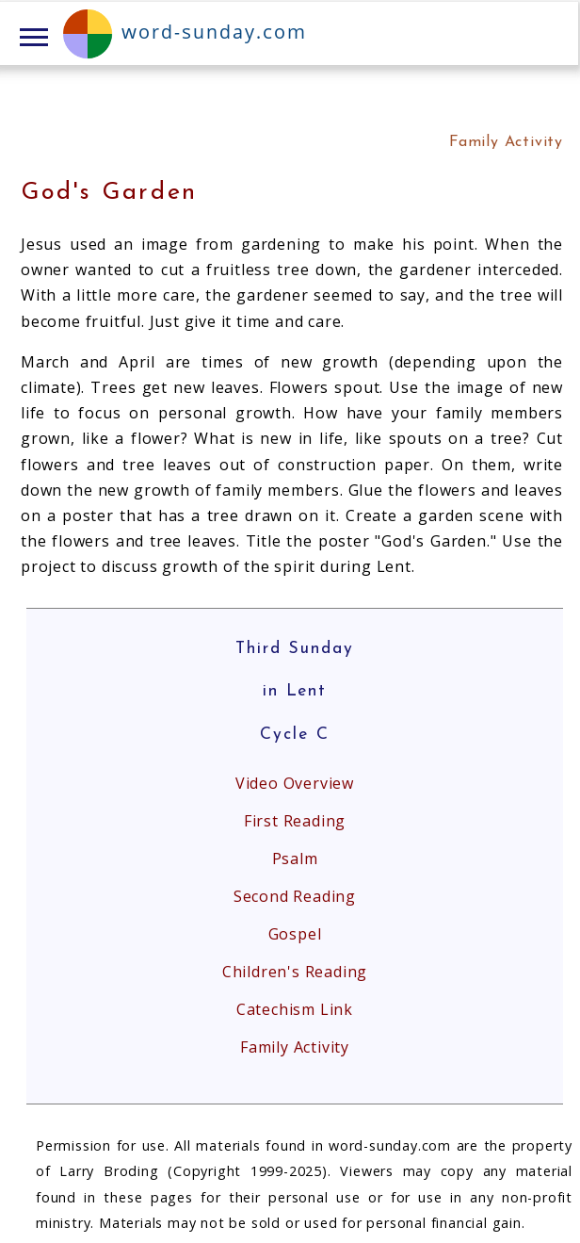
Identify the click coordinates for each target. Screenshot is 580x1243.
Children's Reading (294, 971)
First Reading (295, 820)
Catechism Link (294, 1009)
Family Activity (294, 1047)
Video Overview (294, 783)
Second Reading (295, 896)
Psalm (295, 858)
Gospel (295, 934)
